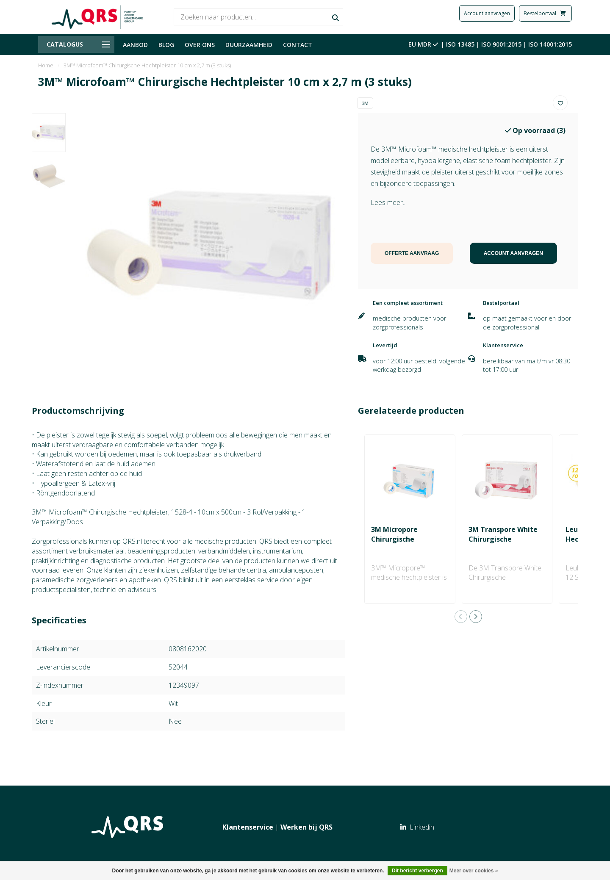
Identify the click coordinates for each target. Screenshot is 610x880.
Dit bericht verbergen (417, 871)
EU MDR (424, 44)
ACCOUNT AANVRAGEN (513, 253)
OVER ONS (200, 45)
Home (45, 65)
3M (365, 103)
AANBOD (135, 45)
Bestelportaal (545, 13)
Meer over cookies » (473, 871)
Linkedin (417, 827)
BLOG (166, 45)
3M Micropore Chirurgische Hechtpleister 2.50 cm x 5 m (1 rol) (408, 544)
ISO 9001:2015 (501, 44)
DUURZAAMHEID (248, 45)
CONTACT (297, 45)
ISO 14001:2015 (550, 44)
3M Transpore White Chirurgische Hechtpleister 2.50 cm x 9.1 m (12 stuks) (505, 544)
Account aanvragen (487, 13)
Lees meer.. (388, 202)
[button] (461, 616)
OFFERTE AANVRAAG (412, 253)
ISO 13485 (460, 44)
